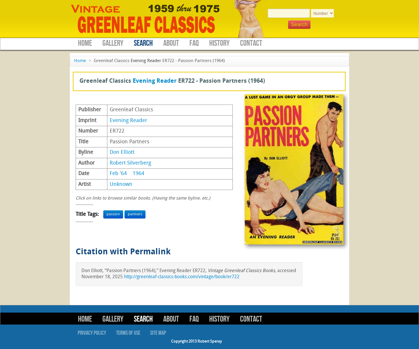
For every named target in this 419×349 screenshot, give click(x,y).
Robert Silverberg (130, 163)
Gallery (112, 43)
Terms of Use (128, 332)
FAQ (194, 43)
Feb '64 (118, 174)
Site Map (158, 332)
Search (143, 43)
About (171, 43)
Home (85, 43)
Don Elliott (122, 152)
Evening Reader (146, 61)
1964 (138, 174)
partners (135, 214)
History (219, 43)
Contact (251, 43)
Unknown (121, 184)
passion (113, 214)
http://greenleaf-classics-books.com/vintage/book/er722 (181, 277)
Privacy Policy (92, 332)
